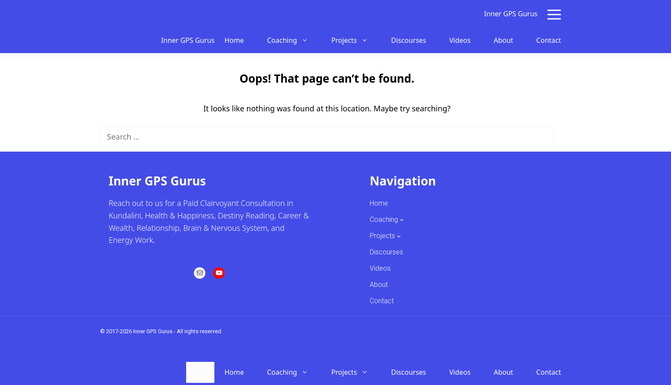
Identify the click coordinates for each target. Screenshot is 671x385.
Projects (354, 40)
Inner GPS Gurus (510, 13)
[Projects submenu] (399, 236)
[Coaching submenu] (402, 220)
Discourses (408, 40)
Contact (548, 40)
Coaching (292, 40)
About (503, 40)
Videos (460, 40)
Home (234, 40)
